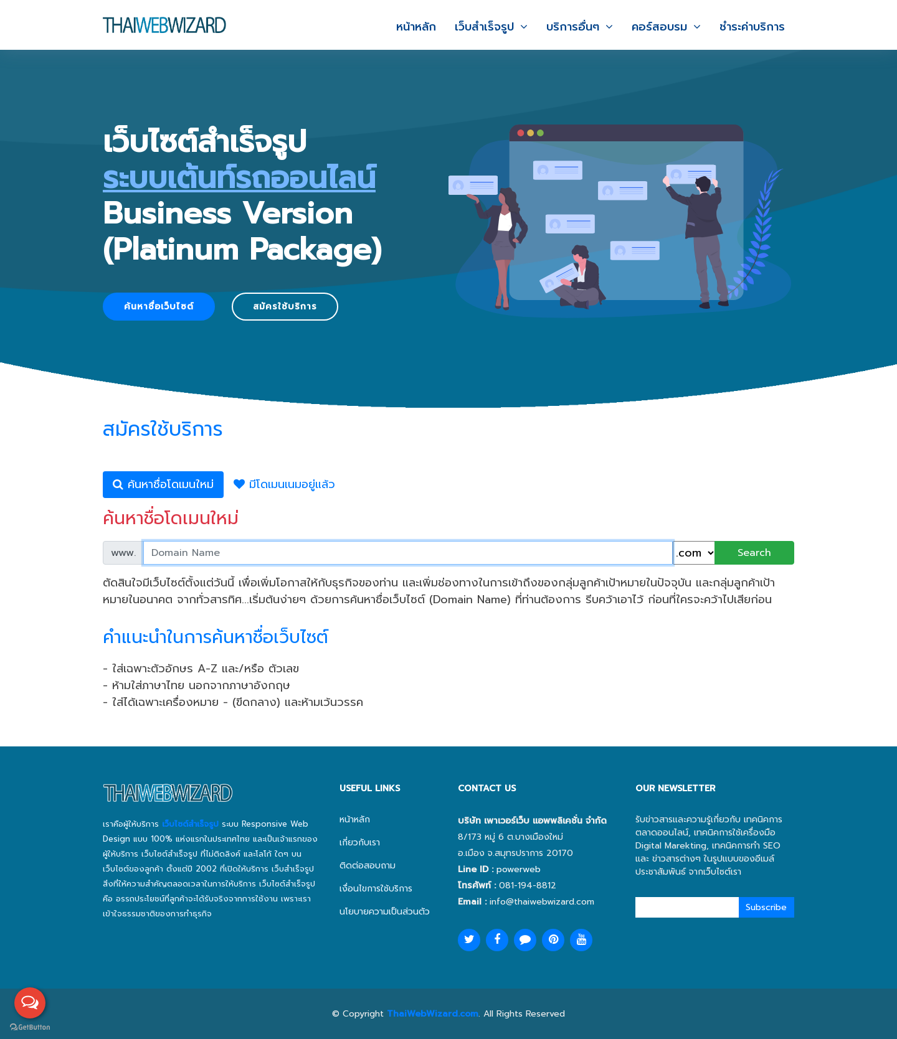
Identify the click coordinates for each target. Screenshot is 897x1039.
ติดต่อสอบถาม (367, 865)
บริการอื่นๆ (572, 25)
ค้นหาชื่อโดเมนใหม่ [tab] (163, 484)
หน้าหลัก (416, 25)
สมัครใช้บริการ (285, 306)
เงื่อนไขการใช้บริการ (375, 888)
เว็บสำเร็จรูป (484, 25)
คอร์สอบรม (659, 25)
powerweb (518, 869)
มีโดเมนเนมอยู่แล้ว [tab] (284, 484)
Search (754, 552)
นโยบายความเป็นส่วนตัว (384, 911)
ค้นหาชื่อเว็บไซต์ (159, 306)
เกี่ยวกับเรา (359, 842)
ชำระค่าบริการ (752, 25)
